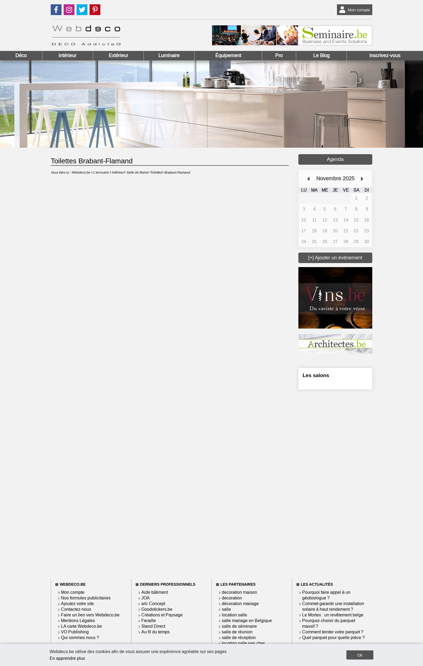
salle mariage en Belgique (247, 620)
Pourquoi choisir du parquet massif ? (328, 623)
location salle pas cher (243, 643)
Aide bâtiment (154, 592)
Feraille (148, 620)
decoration (232, 598)
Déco (21, 55)
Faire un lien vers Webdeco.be (90, 615)
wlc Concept (153, 603)
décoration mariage (240, 603)
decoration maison (239, 592)
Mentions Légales (78, 620)
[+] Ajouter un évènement (335, 257)
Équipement (228, 55)
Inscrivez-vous (384, 55)
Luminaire (169, 55)
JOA (145, 598)
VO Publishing (75, 632)
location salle (234, 615)
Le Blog (321, 55)
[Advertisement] (335, 483)
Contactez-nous (76, 609)
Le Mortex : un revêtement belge (332, 615)
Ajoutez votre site (77, 603)
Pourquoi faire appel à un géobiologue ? (326, 595)
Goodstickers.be (156, 609)
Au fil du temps (155, 632)
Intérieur (67, 55)
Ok (359, 655)
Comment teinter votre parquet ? (332, 632)
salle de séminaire (239, 626)
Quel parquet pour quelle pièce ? (333, 637)
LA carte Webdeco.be (81, 626)
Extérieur (118, 55)
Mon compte (353, 9)
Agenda (335, 159)
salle (226, 609)
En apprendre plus (67, 658)
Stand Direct (153, 626)
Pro (279, 55)
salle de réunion (237, 632)
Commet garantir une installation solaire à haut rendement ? (333, 606)
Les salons (316, 375)
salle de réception (239, 637)
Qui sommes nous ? (80, 637)
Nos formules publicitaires (86, 598)
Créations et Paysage (162, 615)
